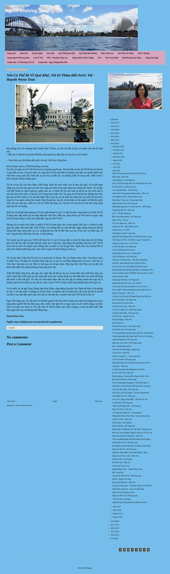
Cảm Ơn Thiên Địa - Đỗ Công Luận (124, 256)
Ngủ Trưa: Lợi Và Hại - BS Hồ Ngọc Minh (127, 343)
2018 (113, 521)
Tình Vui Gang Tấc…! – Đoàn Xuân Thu (126, 356)
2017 (113, 525)
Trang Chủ (11, 53)
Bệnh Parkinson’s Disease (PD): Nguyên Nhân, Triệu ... (131, 376)
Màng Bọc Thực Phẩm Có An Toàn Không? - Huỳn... (130, 452)
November (116, 150)
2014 (113, 535)
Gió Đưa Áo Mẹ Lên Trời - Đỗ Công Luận (126, 476)
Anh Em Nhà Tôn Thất (120, 276)
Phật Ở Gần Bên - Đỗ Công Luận (123, 426)
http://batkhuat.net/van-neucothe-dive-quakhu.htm (38, 322)
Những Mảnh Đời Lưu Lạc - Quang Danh (126, 253)
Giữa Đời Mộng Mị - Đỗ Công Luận (124, 339)
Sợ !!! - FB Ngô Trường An (121, 213)
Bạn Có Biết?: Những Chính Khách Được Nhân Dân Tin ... (132, 290)
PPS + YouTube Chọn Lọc (57, 58)
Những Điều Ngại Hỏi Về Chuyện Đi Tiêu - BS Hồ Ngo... (132, 207)
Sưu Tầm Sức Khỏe (126, 53)
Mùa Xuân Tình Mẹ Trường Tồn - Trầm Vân (127, 436)
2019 (113, 143)
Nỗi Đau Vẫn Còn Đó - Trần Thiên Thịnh (126, 326)
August (115, 160)
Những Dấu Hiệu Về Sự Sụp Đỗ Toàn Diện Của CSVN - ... (132, 363)
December (116, 146)
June (114, 167)
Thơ (99, 58)
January (115, 517)
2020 (113, 140)
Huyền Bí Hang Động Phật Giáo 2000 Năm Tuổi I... (130, 502)
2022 (113, 133)
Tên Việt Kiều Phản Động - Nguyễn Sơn (126, 349)
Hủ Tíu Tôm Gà (117, 323)
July (114, 164)
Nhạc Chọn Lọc (107, 53)
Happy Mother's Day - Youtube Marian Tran (127, 469)
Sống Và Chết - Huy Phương (122, 459)
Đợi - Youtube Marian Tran (121, 346)
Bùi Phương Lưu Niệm (131, 58)
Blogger (89, 568)
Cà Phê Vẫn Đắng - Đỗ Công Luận (124, 247)
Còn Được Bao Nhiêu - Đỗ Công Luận (125, 313)
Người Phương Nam (27, 10)
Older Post (98, 401)
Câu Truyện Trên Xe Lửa (120, 466)
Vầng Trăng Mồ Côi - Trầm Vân (123, 210)
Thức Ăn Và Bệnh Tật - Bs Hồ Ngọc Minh (126, 310)
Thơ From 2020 (111, 58)
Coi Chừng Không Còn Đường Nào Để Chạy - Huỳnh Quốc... (133, 333)
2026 (113, 119)
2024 (113, 126)
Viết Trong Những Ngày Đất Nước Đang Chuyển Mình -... (132, 439)
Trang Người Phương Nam (18, 58)
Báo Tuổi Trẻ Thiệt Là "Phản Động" (124, 379)
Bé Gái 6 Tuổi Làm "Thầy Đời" (123, 373)
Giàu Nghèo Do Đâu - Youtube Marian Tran (127, 197)
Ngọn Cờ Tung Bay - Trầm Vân (123, 293)
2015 (113, 532)
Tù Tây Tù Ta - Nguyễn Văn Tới (123, 316)
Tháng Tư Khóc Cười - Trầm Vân (123, 306)
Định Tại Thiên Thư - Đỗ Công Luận (124, 203)
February (116, 513)
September (116, 157)
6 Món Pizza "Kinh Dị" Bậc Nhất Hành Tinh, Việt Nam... (131, 386)
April (115, 507)
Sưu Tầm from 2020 (66, 53)
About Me (24, 53)
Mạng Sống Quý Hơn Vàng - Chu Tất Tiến (126, 283)
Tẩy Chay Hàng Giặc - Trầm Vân (123, 223)
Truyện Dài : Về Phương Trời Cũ (20, 62)
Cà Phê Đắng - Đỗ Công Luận (122, 403)
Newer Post (11, 401)
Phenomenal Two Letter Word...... (123, 303)
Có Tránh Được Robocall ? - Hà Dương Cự (127, 413)
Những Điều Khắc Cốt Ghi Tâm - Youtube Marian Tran (131, 416)
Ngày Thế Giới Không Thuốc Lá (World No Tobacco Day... (132, 237)
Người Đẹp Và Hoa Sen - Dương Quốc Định (127, 200)
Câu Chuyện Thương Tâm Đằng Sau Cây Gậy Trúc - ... (131, 286)
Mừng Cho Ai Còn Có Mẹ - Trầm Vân (125, 456)
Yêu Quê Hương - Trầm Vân (122, 320)
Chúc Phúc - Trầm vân (120, 366)
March (115, 510)
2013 (113, 538)
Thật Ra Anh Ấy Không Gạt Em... (124, 492)
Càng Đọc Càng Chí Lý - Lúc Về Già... (125, 243)
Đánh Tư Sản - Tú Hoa (120, 220)
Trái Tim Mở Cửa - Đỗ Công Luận (124, 187)
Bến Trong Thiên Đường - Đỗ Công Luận (126, 217)
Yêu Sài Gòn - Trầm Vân (120, 353)
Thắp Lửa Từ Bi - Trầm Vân (122, 419)
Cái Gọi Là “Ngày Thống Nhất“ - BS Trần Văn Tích (130, 399)
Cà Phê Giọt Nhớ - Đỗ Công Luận (124, 359)
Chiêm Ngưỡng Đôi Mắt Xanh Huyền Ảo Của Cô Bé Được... (133, 336)
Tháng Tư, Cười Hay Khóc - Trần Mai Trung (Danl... (130, 260)
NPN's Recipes (144, 53)
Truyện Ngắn (37, 53)
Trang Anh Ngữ (151, 58)
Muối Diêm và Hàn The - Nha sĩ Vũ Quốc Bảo (128, 489)
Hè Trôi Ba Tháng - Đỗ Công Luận (124, 300)
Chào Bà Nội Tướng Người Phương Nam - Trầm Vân (130, 193)
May (114, 171)
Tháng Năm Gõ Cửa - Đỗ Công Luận (125, 442)
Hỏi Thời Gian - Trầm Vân (121, 462)
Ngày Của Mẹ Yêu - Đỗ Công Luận (124, 449)
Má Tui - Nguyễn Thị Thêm (121, 479)
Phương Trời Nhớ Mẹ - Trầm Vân (123, 482)
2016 (113, 528)
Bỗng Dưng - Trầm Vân (120, 177)
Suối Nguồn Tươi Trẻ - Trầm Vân (123, 396)
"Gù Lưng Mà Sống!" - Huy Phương (124, 190)
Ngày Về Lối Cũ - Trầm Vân (122, 409)
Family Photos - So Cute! (121, 230)
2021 (113, 137)
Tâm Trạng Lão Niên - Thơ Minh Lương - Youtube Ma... (131, 240)
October (116, 153)
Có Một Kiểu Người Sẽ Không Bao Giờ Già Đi (128, 369)
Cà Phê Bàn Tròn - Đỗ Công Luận (124, 330)
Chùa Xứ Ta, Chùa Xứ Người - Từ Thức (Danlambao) (130, 393)
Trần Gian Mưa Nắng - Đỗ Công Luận (125, 389)
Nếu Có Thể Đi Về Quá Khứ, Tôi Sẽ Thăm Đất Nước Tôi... (132, 183)
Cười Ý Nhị (38, 58)
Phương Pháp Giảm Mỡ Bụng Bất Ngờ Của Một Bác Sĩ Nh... (133, 270)
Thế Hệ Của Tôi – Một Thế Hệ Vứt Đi (125, 227)
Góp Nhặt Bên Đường (88, 53)
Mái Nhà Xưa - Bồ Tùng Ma (122, 423)
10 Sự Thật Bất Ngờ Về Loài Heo (123, 250)
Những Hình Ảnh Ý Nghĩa (83, 58)
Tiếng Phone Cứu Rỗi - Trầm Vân (123, 233)
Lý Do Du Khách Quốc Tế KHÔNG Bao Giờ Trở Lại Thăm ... (133, 273)
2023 (113, 130)
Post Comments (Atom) (24, 405)
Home (55, 401)
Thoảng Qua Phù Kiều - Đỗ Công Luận (125, 280)
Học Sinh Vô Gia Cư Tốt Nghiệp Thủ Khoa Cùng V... (130, 266)
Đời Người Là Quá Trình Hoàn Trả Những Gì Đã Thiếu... (131, 446)
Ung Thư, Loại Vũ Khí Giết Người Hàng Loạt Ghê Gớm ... (132, 296)
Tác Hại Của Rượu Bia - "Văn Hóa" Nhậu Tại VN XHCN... (132, 486)
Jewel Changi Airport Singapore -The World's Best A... (131, 383)
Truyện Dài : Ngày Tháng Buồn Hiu (52, 62)
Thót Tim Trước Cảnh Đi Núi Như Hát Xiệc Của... (129, 173)
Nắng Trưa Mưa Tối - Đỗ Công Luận (124, 496)
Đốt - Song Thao (118, 472)
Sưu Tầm (50, 53)
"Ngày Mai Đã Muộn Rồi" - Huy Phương (126, 406)
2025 (113, 123)
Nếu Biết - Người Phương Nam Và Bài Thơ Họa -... (130, 263)
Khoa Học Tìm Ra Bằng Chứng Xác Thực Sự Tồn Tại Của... (132, 433)
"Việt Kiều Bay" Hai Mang (121, 499)
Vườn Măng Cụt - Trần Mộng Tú (123, 180)
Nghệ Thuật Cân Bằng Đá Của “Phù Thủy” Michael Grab (131, 429)
